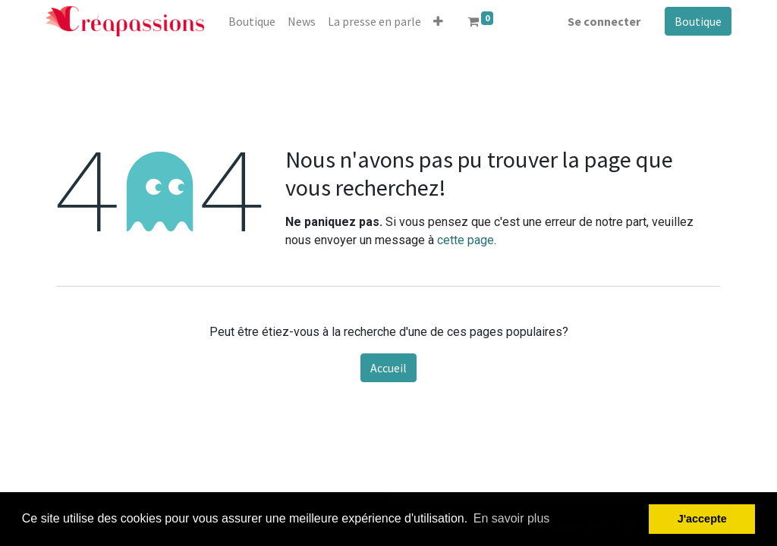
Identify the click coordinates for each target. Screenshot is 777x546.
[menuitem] (252, 21)
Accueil (388, 367)
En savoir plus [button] (511, 518)
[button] (438, 21)
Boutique (698, 21)
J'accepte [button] (702, 519)
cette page (465, 240)
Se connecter (604, 21)
